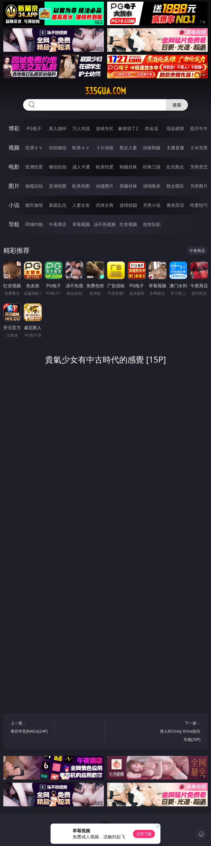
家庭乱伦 (57, 205)
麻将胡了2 (128, 128)
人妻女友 (81, 205)
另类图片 (199, 186)
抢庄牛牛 (199, 128)
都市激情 (34, 205)
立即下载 (144, 833)
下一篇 (180, 732)
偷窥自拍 (34, 186)
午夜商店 (57, 224)
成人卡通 (81, 167)
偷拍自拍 (57, 167)
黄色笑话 (175, 205)
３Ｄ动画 (104, 148)
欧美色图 (81, 186)
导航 (14, 224)
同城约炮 (34, 224)
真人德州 (57, 128)
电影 (14, 166)
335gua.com (105, 90)
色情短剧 (151, 224)
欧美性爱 (104, 167)
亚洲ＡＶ (34, 148)
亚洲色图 (57, 186)
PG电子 (34, 128)
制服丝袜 (128, 167)
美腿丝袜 (128, 186)
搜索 (177, 105)
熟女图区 (175, 186)
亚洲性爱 (34, 167)
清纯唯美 (151, 186)
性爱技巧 (199, 205)
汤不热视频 (105, 224)
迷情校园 (128, 205)
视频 (14, 147)
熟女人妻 (128, 148)
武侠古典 (104, 205)
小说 (14, 205)
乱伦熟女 (175, 167)
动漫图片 (104, 186)
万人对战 (81, 128)
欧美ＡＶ (81, 148)
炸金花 (151, 128)
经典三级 (151, 167)
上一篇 (31, 727)
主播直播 (175, 148)
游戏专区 (104, 128)
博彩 (14, 128)
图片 (14, 186)
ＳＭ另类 (199, 148)
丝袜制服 (151, 148)
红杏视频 (128, 224)
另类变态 (199, 167)
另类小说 (151, 205)
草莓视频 (81, 224)
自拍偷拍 (57, 148)
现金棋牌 (175, 128)
